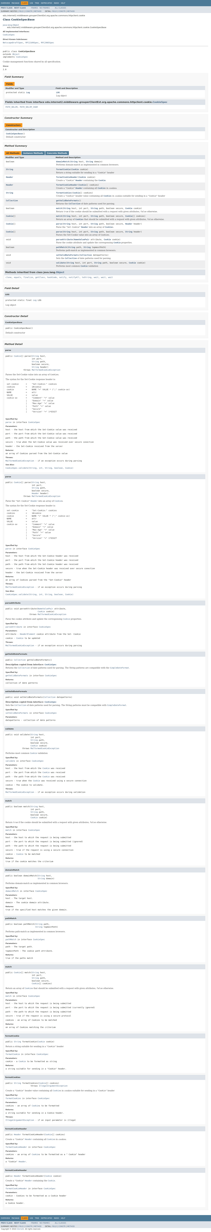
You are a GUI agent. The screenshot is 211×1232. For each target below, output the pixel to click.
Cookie (75, 169)
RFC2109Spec (32, 42)
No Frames (45, 8)
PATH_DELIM (11, 107)
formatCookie (63, 169)
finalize (28, 277)
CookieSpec (9, 35)
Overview (5, 3)
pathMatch (61, 247)
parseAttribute (64, 239)
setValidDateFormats (67, 255)
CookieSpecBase (14, 134)
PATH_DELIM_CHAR (29, 107)
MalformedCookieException (46, 370)
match (59, 208)
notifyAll (74, 277)
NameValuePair (82, 239)
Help (63, 3)
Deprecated (46, 3)
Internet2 (20, 1229)
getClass (40, 277)
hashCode (52, 277)
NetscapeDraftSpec (13, 42)
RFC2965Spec (47, 42)
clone (8, 277)
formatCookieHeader (67, 177)
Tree (37, 3)
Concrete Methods (57, 153)
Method (37, 11)
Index (56, 3)
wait (96, 277)
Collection (12, 200)
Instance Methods (33, 153)
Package (15, 3)
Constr (28, 11)
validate (61, 263)
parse (59, 224)
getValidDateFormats (67, 200)
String (74, 161)
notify (62, 277)
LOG (58, 92)
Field (21, 11)
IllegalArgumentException (53, 1086)
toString (86, 277)
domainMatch (62, 161)
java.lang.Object (11, 25)
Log (28, 92)
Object (16, 54)
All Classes (60, 8)
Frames (34, 8)
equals (17, 277)
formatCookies (64, 193)
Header (9, 177)
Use (31, 3)
